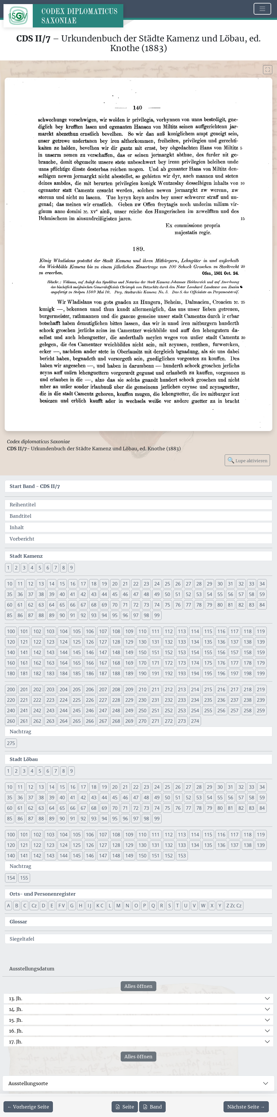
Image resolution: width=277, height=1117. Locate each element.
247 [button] (103, 710)
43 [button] (93, 594)
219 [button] (261, 689)
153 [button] (182, 652)
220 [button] (11, 700)
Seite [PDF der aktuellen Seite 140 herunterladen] (124, 1107)
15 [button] (62, 584)
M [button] (118, 905)
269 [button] (129, 721)
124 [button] (63, 642)
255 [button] (208, 710)
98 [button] (146, 615)
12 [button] (30, 584)
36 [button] (20, 594)
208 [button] (116, 689)
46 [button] (125, 594)
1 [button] (8, 567)
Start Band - (35, 486)
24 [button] (157, 584)
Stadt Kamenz (26, 556)
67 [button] (83, 605)
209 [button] (129, 689)
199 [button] (261, 673)
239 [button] (261, 700)
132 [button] (169, 642)
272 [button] (169, 721)
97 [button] (135, 615)
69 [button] (104, 605)
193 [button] (182, 673)
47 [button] (135, 594)
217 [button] (234, 689)
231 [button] (156, 700)
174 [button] (195, 663)
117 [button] (234, 631)
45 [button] (114, 594)
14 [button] (51, 584)
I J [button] (89, 905)
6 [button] (47, 567)
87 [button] (30, 615)
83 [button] (251, 605)
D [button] (43, 905)
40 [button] (62, 594)
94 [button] (104, 615)
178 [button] (248, 663)
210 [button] (142, 689)
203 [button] (50, 689)
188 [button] (116, 673)
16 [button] (72, 584)
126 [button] (90, 642)
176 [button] (221, 663)
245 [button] (77, 710)
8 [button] (63, 567)
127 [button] (103, 642)
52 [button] (188, 594)
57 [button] (241, 594)
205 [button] (77, 689)
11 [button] (20, 584)
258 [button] (248, 710)
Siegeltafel (22, 939)
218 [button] (248, 689)
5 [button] (40, 567)
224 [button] (63, 700)
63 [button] (41, 605)
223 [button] (50, 700)
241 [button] (24, 710)
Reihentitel (23, 505)
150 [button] (142, 652)
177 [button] (234, 663)
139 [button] (261, 642)
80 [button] (220, 605)
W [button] (203, 905)
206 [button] (90, 689)
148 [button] (116, 652)
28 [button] (199, 584)
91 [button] (72, 615)
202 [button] (37, 689)
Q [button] (153, 905)
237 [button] (234, 700)
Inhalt (17, 527)
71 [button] (125, 605)
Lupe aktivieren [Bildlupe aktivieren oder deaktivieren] (247, 460)
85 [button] (9, 615)
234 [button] (195, 700)
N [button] (127, 905)
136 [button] (221, 642)
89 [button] (51, 615)
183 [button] (50, 673)
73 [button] (146, 605)
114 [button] (195, 631)
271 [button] (156, 721)
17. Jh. (15, 1042)
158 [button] (248, 652)
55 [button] (220, 594)
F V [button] (61, 905)
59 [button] (262, 594)
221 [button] (24, 700)
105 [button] (77, 631)
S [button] (169, 905)
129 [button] (129, 642)
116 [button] (221, 631)
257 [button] (234, 710)
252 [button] (169, 710)
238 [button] (248, 700)
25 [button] (167, 584)
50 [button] (167, 594)
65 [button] (62, 605)
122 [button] (37, 642)
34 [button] (262, 584)
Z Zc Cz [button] (233, 905)
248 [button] (116, 710)
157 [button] (234, 652)
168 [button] (116, 663)
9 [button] (71, 567)
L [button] (110, 905)
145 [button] (77, 652)
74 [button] (157, 605)
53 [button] (199, 594)
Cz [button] (34, 905)
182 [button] (37, 673)
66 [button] (72, 605)
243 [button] (50, 710)
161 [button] (24, 663)
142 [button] (37, 652)
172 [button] (169, 663)
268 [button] (116, 721)
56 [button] (230, 594)
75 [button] (167, 605)
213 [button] (182, 689)
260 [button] (11, 721)
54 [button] (209, 594)
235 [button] (208, 700)
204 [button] (63, 689)
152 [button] (169, 652)
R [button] (161, 905)
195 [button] (208, 673)
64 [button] (51, 605)
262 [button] (37, 721)
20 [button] (114, 584)
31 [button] (230, 584)
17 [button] (83, 584)
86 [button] (20, 615)
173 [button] (182, 663)
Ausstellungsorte (28, 1083)
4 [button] (32, 567)
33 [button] (251, 584)
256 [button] (221, 710)
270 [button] (142, 721)
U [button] (186, 905)
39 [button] (51, 594)
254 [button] (195, 710)
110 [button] (142, 631)
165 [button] (77, 663)
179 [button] (261, 663)
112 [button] (169, 631)
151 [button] (156, 652)
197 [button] (234, 673)
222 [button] (37, 700)
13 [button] (41, 584)
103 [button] (50, 631)
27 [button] (188, 584)
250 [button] (142, 710)
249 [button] (129, 710)
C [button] (24, 905)
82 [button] (241, 605)
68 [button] (93, 605)
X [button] (212, 905)
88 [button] (41, 615)
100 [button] (11, 631)
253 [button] (182, 710)
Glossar (18, 922)
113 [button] (182, 631)
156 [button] (221, 652)
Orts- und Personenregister (43, 894)
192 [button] (169, 673)
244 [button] (63, 710)
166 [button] (90, 663)
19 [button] (104, 584)
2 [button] (16, 567)
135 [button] (208, 642)
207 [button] (103, 689)
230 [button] (142, 700)
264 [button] (63, 721)
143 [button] (50, 652)
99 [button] (157, 615)
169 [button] (129, 663)
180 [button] (11, 673)
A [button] (8, 905)
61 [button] (20, 605)
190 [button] (142, 673)
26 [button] (178, 584)
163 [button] (50, 663)
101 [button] (24, 631)
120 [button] (11, 642)
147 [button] (103, 652)
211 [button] (156, 689)
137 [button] (234, 642)
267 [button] (103, 721)
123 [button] (50, 642)
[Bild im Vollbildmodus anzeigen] (267, 69)
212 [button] (169, 689)
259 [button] (261, 710)
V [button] (194, 905)
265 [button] (77, 721)
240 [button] (11, 710)
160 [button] (11, 663)
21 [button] (125, 584)
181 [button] (24, 673)
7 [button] (55, 567)
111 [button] (156, 631)
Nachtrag (20, 731)
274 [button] (195, 721)
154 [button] (195, 652)
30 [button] (220, 584)
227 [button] (103, 700)
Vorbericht (22, 539)
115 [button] (208, 631)
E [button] (52, 905)
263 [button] (50, 721)
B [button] (16, 905)
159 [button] (261, 652)
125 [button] (77, 642)
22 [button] (135, 584)
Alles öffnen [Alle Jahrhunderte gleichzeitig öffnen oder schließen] (138, 986)
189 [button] (129, 673)
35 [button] (9, 594)
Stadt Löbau (24, 759)
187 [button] (103, 673)
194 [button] (195, 673)
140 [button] (11, 652)
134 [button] (195, 642)
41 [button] (72, 594)
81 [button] (230, 605)
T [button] (177, 905)
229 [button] (129, 700)
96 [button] (125, 615)
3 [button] (24, 567)
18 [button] (93, 584)
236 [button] (221, 700)
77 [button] (188, 605)
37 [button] (30, 594)
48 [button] (146, 594)
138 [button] (248, 642)
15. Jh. (15, 1020)
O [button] (136, 905)
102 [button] (37, 631)
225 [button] (77, 700)
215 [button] (208, 689)
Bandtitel (20, 516)
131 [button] (156, 642)
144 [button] (63, 652)
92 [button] (83, 615)
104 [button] (63, 631)
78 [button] (199, 605)
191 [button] (156, 673)
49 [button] (157, 594)
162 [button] (37, 663)
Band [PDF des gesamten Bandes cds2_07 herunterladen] (152, 1107)
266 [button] (90, 721)
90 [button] (62, 615)
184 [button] (63, 673)
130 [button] (142, 642)
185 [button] (77, 673)
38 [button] (41, 594)
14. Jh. (15, 1009)
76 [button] (178, 605)
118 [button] (248, 631)
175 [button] (208, 663)
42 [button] (83, 594)
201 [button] (24, 689)
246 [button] (90, 710)
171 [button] (156, 663)
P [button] (144, 905)
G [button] (72, 905)
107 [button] (103, 631)
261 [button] (24, 721)
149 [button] (129, 652)
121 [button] (24, 642)
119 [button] (261, 631)
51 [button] (178, 594)
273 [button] (182, 721)
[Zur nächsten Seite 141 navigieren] (246, 1106)
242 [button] (37, 710)
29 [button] (209, 584)
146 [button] (90, 652)
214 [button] (195, 689)
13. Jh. (15, 998)
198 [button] (248, 673)
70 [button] (114, 605)
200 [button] (11, 689)
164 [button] (63, 663)
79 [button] (209, 605)
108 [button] (116, 631)
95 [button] (114, 615)
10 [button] (9, 584)
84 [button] (262, 605)
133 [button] (182, 642)
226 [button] (90, 700)
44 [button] (104, 594)
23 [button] (146, 584)
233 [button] (182, 700)
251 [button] (156, 710)
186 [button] (90, 673)
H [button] (80, 905)
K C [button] (99, 905)
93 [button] (93, 615)
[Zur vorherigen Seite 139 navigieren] (28, 1106)
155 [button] (208, 652)
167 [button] (103, 663)
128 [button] (116, 642)
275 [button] (11, 743)
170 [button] (142, 663)
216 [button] (221, 689)
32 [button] (241, 584)
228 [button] (116, 700)
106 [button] (90, 631)
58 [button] (251, 594)
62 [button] (30, 605)
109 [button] (129, 631)
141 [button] (24, 652)
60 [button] (9, 605)
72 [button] (135, 605)
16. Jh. (16, 1031)
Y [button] (220, 905)
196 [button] (221, 673)
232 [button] (169, 700)
